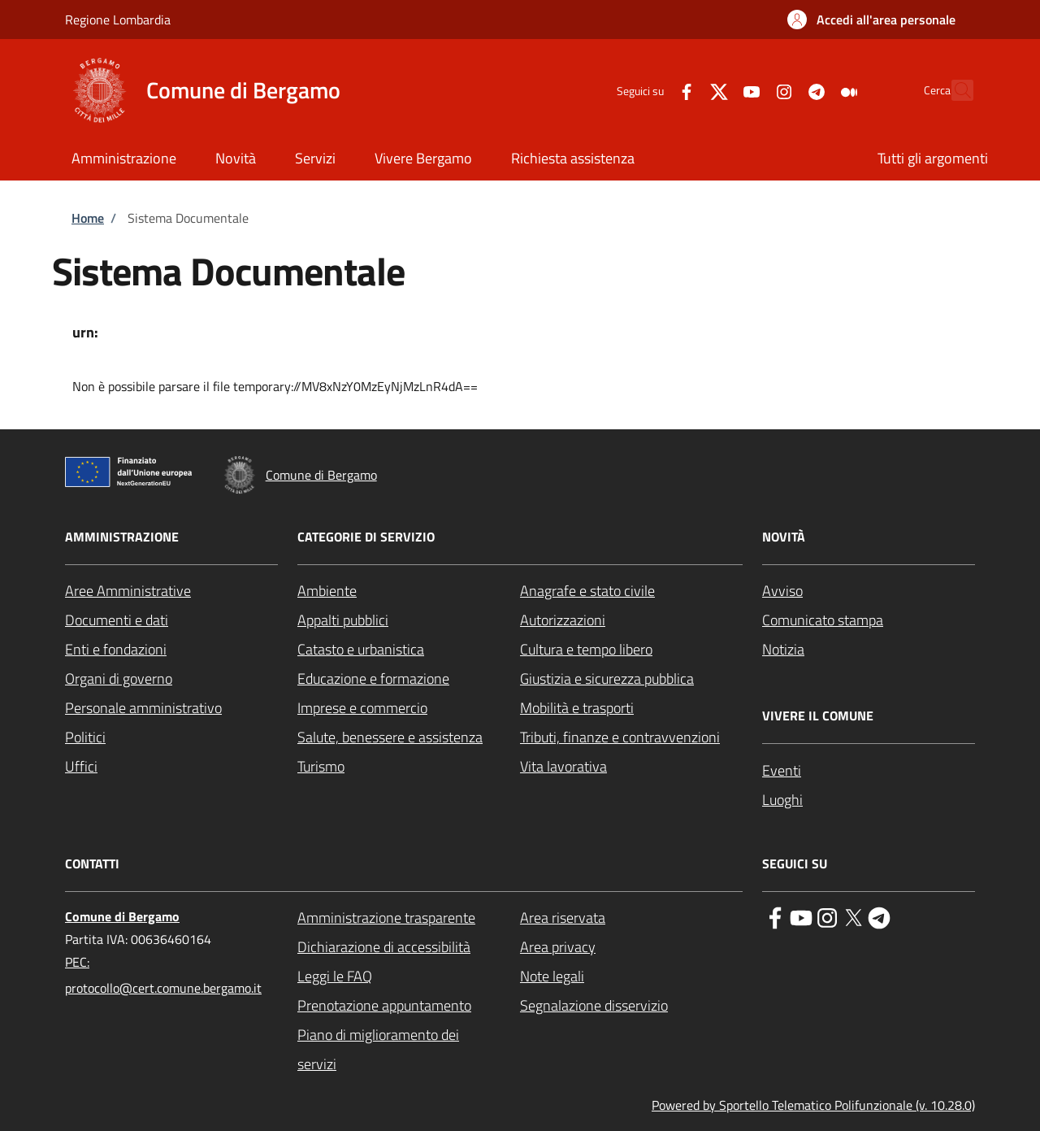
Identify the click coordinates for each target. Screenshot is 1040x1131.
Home (88, 218)
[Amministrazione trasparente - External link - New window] (408, 918)
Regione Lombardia (118, 19)
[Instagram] (748, 90)
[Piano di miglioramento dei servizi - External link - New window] (408, 1049)
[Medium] (813, 90)
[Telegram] (781, 90)
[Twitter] (683, 90)
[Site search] (953, 90)
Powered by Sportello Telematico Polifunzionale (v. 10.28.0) (813, 1105)
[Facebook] (651, 90)
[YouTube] (716, 90)
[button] (871, 19)
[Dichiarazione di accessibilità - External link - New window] (408, 947)
